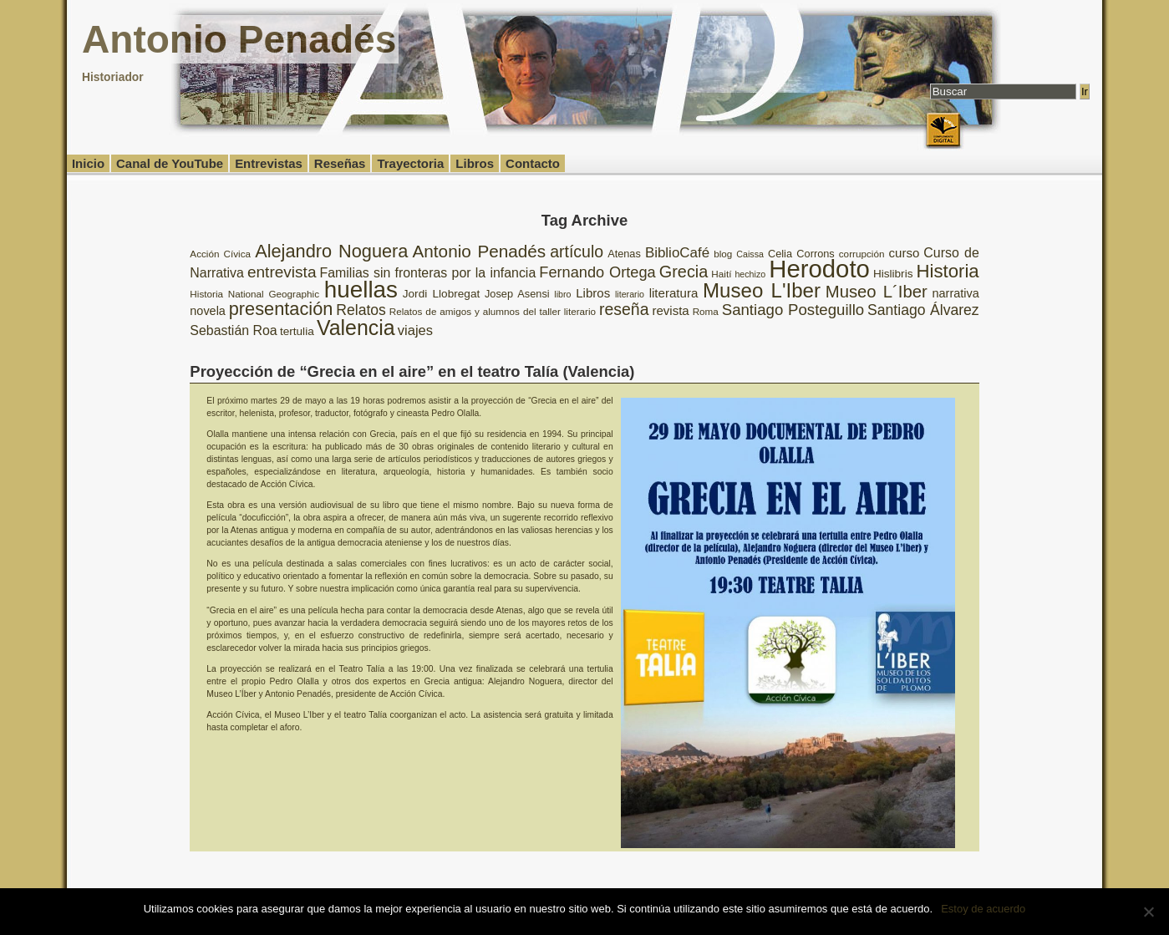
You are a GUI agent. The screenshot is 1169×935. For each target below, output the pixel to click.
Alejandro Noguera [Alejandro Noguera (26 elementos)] (331, 251)
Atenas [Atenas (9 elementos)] (624, 253)
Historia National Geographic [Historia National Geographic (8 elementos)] (254, 293)
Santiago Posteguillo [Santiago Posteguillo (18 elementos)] (793, 309)
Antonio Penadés (239, 39)
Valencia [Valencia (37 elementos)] (356, 327)
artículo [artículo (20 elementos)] (576, 251)
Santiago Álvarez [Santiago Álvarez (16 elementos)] (923, 310)
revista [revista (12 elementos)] (670, 310)
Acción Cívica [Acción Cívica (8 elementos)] (220, 253)
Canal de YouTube (169, 163)
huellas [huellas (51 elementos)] (361, 289)
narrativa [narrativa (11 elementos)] (956, 293)
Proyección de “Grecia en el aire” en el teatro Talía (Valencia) (412, 371)
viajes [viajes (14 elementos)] (415, 330)
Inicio (88, 163)
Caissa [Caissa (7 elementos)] (750, 254)
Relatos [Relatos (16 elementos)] (361, 310)
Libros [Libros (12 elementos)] (593, 293)
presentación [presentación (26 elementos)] (281, 308)
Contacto (533, 163)
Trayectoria (410, 163)
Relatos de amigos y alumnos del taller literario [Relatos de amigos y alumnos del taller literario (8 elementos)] (492, 311)
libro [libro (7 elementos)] (562, 294)
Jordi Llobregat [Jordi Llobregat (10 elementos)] (441, 293)
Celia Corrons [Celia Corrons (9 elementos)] (801, 253)
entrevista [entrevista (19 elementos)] (282, 272)
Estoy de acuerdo (983, 908)
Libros (474, 163)
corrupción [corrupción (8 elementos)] (862, 253)
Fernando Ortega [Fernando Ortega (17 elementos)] (597, 272)
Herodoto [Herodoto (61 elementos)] (819, 268)
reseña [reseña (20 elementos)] (624, 309)
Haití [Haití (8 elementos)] (721, 273)
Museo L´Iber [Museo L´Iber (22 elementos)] (877, 291)
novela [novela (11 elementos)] (208, 311)
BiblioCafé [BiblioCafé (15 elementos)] (677, 253)
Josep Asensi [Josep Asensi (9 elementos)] (517, 293)
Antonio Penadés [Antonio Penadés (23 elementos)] (479, 251)
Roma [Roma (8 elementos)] (706, 311)
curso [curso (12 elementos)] (903, 253)
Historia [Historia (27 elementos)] (948, 271)
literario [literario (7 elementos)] (629, 294)
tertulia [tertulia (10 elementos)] (297, 331)
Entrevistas (268, 163)
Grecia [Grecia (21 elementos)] (684, 271)
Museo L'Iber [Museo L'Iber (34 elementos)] (762, 290)
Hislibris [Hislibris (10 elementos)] (893, 273)
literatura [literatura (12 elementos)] (674, 293)
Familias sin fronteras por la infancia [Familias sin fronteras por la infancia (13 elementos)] (428, 273)
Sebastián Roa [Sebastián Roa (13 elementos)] (233, 330)
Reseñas (340, 163)
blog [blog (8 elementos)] (723, 253)
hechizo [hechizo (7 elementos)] (749, 274)
